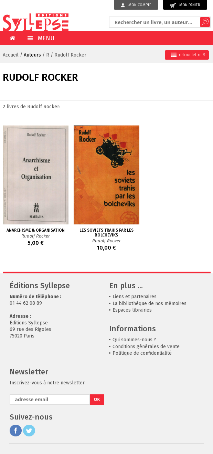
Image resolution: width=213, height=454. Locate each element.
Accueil (11, 55)
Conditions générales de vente (146, 347)
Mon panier (185, 5)
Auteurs (32, 55)
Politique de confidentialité (142, 353)
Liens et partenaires (135, 297)
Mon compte (136, 5)
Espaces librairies (132, 310)
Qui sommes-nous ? (134, 340)
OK (97, 399)
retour (188, 54)
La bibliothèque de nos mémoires (150, 303)
